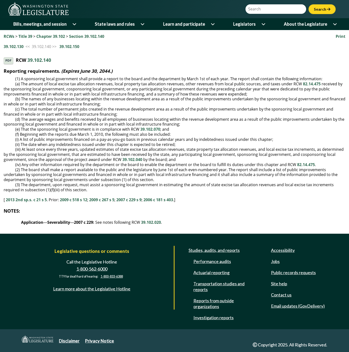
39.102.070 (150, 129)
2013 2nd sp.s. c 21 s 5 (26, 199)
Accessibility (283, 250)
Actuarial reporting (211, 272)
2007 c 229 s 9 (129, 199)
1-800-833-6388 (112, 277)
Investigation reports (213, 317)
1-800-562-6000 (91, 269)
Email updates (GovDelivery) (298, 306)
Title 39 (25, 36)
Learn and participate (184, 24)
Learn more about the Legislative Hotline (91, 288)
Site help (279, 283)
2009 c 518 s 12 (73, 199)
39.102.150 (69, 46)
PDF (8, 60)
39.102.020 (151, 222)
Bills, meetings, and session (40, 24)
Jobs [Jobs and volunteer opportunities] (275, 261)
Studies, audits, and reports (214, 250)
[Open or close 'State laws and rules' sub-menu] (143, 24)
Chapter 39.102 (50, 36)
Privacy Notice (99, 341)
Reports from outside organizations (213, 303)
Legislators (244, 24)
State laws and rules (115, 24)
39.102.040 (132, 159)
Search (322, 9)
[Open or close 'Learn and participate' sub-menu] (213, 24)
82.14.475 (312, 84)
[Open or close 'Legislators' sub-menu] (264, 24)
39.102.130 (14, 46)
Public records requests (293, 272)
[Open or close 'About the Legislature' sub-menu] (335, 24)
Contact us (281, 294)
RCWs (9, 36)
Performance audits (212, 261)
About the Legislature (305, 24)
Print (340, 36)
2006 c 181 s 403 (158, 199)
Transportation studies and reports (219, 286)
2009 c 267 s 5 (101, 199)
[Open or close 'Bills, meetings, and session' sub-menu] (75, 24)
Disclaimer (69, 341)
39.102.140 (39, 60)
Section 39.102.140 (86, 36)
